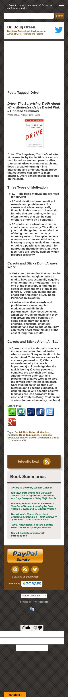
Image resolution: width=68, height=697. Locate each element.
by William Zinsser (31, 487)
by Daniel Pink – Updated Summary (33, 107)
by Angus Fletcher (32, 526)
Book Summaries (29, 435)
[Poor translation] (38, 628)
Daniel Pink (21, 432)
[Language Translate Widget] (34, 596)
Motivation (43, 432)
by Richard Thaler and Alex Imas (34, 517)
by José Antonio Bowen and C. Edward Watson (34, 506)
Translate (40, 602)
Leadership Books (48, 437)
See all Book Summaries (25, 533)
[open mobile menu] (61, 5)
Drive (32, 432)
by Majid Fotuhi (33, 496)
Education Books (26, 437)
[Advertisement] (34, 65)
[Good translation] (26, 628)
